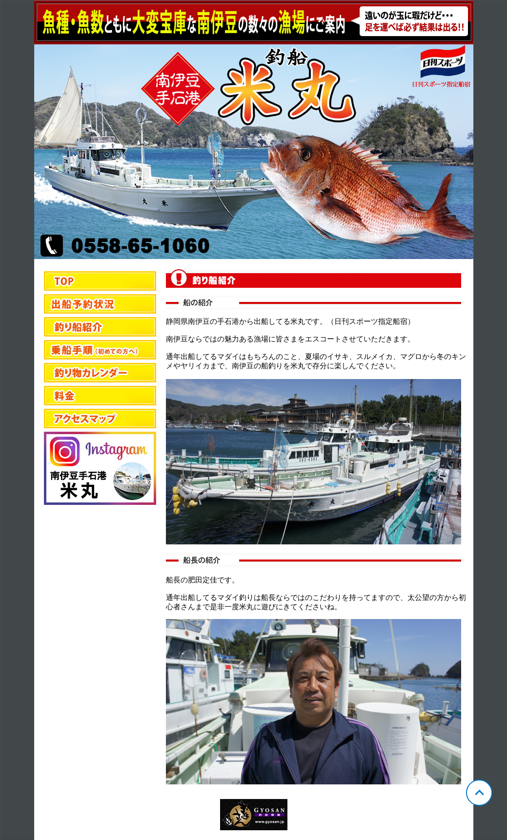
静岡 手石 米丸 (253, 129)
